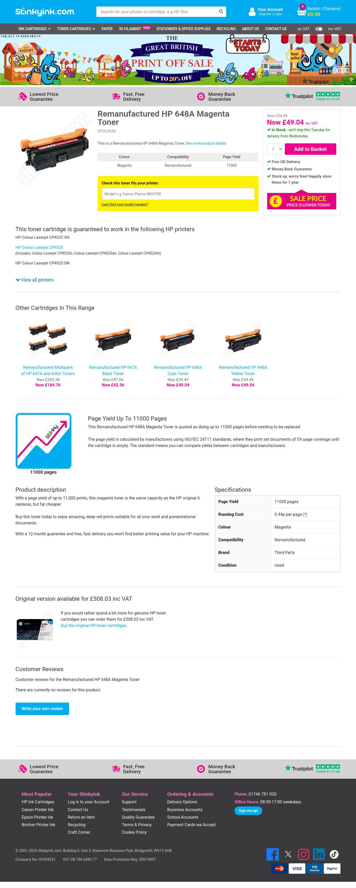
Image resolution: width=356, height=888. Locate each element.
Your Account (270, 9)
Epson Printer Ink (37, 817)
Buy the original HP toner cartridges (93, 625)
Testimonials (133, 809)
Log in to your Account (88, 801)
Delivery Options (182, 801)
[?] (305, 514)
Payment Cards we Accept (191, 824)
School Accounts (182, 817)
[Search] (221, 11)
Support (129, 801)
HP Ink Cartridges (38, 801)
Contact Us (276, 29)
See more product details (206, 143)
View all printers (35, 280)
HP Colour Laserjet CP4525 (39, 247)
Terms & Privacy (137, 824)
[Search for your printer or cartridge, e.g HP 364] (156, 11)
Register (265, 14)
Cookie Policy (134, 832)
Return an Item (81, 817)
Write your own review (42, 708)
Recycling (226, 29)
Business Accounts (185, 809)
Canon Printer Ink (38, 809)
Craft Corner (79, 832)
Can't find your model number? (125, 204)
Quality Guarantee (138, 817)
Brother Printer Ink (38, 824)
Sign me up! (248, 811)
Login (277, 14)
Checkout (331, 8)
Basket (313, 8)
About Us (250, 29)
